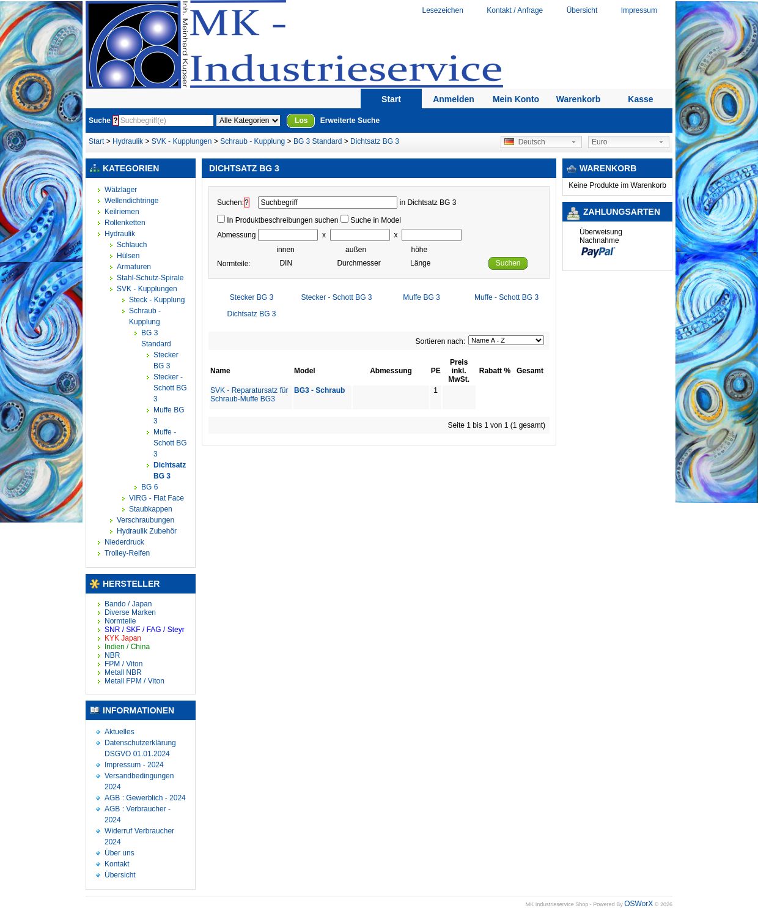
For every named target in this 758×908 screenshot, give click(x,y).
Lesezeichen (442, 10)
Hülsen (128, 255)
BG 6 (149, 487)
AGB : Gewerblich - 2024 (145, 798)
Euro (599, 142)
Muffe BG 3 (421, 297)
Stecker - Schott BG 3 (170, 388)
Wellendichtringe (132, 200)
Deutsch (524, 142)
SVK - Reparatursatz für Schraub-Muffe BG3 (249, 394)
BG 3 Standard (317, 141)
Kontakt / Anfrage (515, 10)
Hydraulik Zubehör (147, 531)
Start (391, 99)
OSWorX (638, 903)
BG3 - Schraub (319, 390)
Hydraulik (128, 141)
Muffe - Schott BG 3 (170, 443)
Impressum (639, 10)
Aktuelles (119, 732)
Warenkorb (578, 99)
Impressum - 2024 (134, 765)
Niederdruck (124, 542)
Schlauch (132, 244)
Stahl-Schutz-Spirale (150, 278)
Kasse (640, 99)
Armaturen (134, 266)
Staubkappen (150, 509)
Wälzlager (121, 189)
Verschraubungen (145, 520)
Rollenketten (125, 222)
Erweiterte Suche (350, 120)
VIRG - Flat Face (156, 498)
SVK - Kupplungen (182, 141)
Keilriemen (122, 211)
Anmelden (453, 99)
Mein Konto (516, 99)
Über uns (119, 853)
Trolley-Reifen (127, 553)
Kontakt (117, 864)
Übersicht (582, 10)
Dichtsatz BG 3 (374, 141)
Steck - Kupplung (157, 300)
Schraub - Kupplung (252, 141)
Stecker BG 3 (251, 297)
